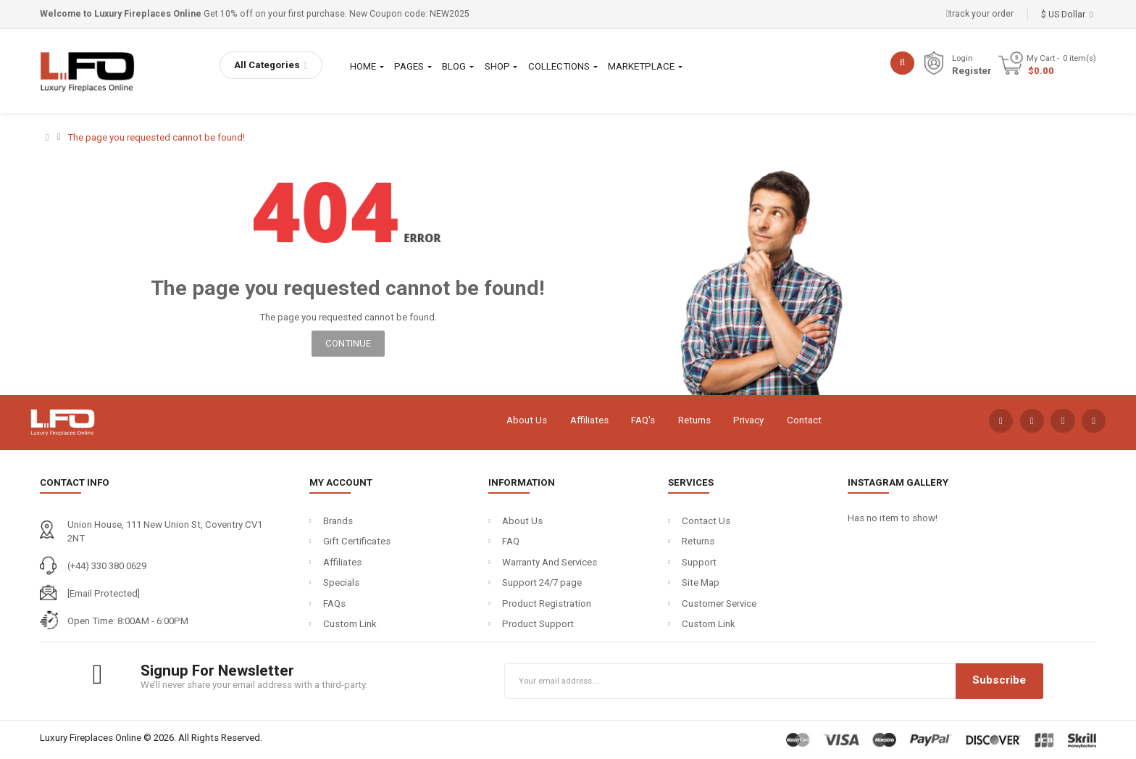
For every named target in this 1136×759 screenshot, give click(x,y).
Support (699, 562)
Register (972, 70)
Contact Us (706, 520)
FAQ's (643, 420)
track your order (980, 14)
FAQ (510, 541)
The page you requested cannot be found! (156, 137)
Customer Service (719, 603)
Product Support (538, 623)
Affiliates (589, 420)
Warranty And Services (549, 562)
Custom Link (350, 623)
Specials (341, 582)
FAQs (334, 603)
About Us (526, 420)
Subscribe (999, 680)
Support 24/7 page (542, 582)
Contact (804, 420)
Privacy (748, 420)
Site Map (700, 582)
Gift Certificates (356, 541)
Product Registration (546, 603)
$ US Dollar (1067, 14)
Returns (694, 420)
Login (962, 58)
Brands (338, 520)
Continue (348, 343)
